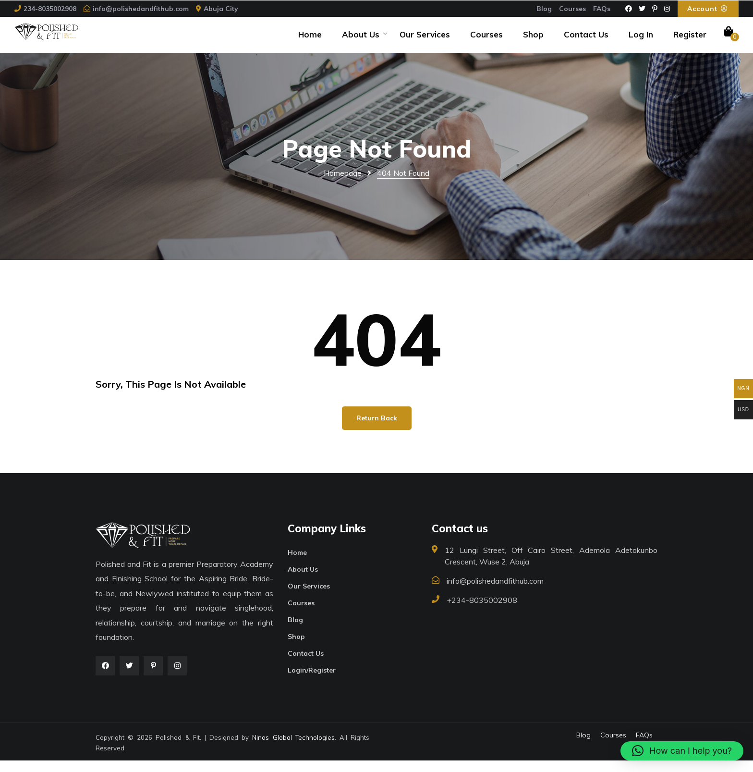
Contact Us (586, 40)
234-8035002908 (50, 8)
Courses (572, 8)
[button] (681, 750)
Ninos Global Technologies (293, 749)
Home (310, 40)
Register (689, 40)
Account (708, 8)
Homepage (343, 184)
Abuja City (221, 8)
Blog (544, 8)
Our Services (425, 40)
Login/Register (312, 681)
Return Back (376, 429)
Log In (641, 40)
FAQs (601, 8)
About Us (360, 40)
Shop (533, 40)
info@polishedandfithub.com (141, 8)
